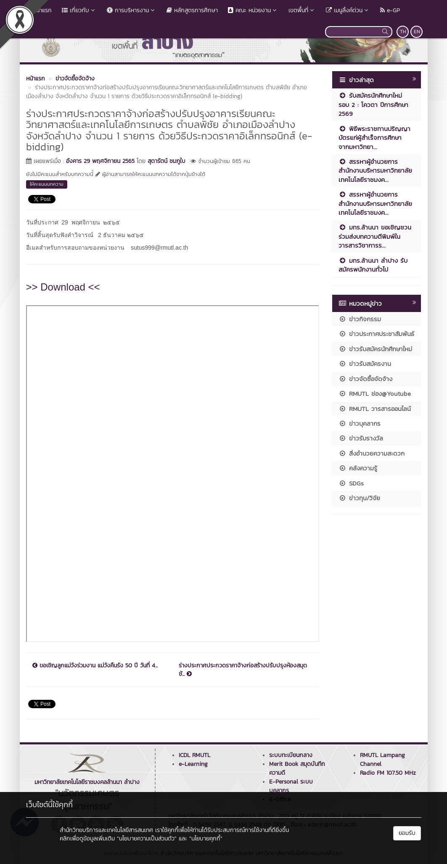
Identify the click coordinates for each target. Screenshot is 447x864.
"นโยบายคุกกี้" (205, 838)
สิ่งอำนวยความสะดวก (372, 453)
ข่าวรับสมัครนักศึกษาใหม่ (375, 349)
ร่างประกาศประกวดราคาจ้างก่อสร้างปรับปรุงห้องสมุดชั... (243, 669)
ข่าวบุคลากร (360, 423)
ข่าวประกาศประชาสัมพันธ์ (376, 334)
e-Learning (193, 764)
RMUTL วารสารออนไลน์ (375, 408)
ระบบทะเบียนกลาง (290, 755)
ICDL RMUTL (194, 755)
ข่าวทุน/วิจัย (359, 498)
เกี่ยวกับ (79, 10)
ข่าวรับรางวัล (361, 438)
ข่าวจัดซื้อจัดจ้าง (365, 379)
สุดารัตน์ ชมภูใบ (166, 161)
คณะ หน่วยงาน (253, 10)
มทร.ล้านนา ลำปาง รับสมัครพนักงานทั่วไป (373, 265)
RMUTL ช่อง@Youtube (375, 393)
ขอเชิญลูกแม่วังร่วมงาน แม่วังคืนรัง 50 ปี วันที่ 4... (95, 665)
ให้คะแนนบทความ (46, 184)
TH (403, 31)
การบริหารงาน (131, 10)
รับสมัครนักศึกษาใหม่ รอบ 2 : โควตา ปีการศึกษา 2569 (373, 104)
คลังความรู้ (358, 468)
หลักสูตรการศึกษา (192, 10)
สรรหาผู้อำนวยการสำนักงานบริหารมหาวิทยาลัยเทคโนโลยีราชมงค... (375, 170)
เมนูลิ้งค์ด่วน (348, 10)
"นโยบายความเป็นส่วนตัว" (147, 838)
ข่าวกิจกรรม (360, 319)
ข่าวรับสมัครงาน (365, 363)
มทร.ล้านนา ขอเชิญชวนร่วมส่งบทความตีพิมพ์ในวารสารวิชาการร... (375, 236)
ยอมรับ (407, 833)
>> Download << (63, 287)
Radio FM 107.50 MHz (388, 772)
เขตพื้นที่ (302, 10)
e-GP (390, 10)
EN (417, 31)
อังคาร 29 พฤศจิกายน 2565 (100, 161)
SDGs (351, 483)
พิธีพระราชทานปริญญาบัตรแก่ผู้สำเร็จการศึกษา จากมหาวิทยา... (374, 138)
